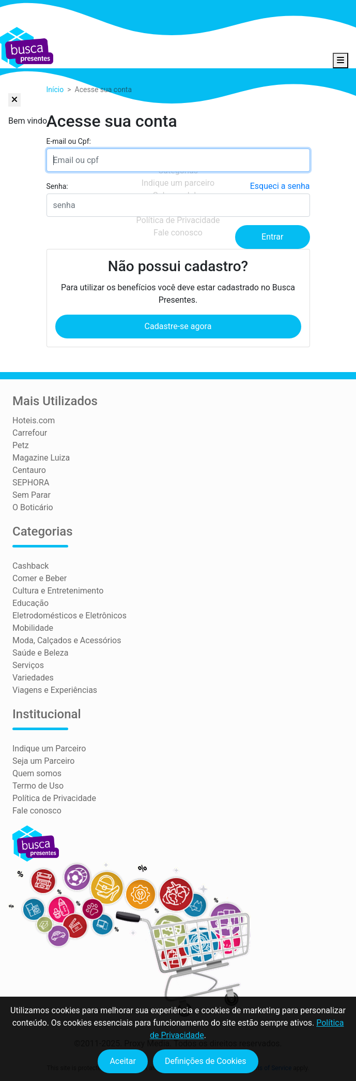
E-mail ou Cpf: (69, 141)
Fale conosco (36, 811)
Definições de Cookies (205, 1061)
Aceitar (123, 1061)
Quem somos (36, 773)
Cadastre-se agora (178, 326)
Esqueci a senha (280, 186)
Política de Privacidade (54, 798)
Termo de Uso (38, 786)
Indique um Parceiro (49, 748)
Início (55, 89)
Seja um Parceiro (43, 761)
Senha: (57, 186)
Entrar (272, 237)
